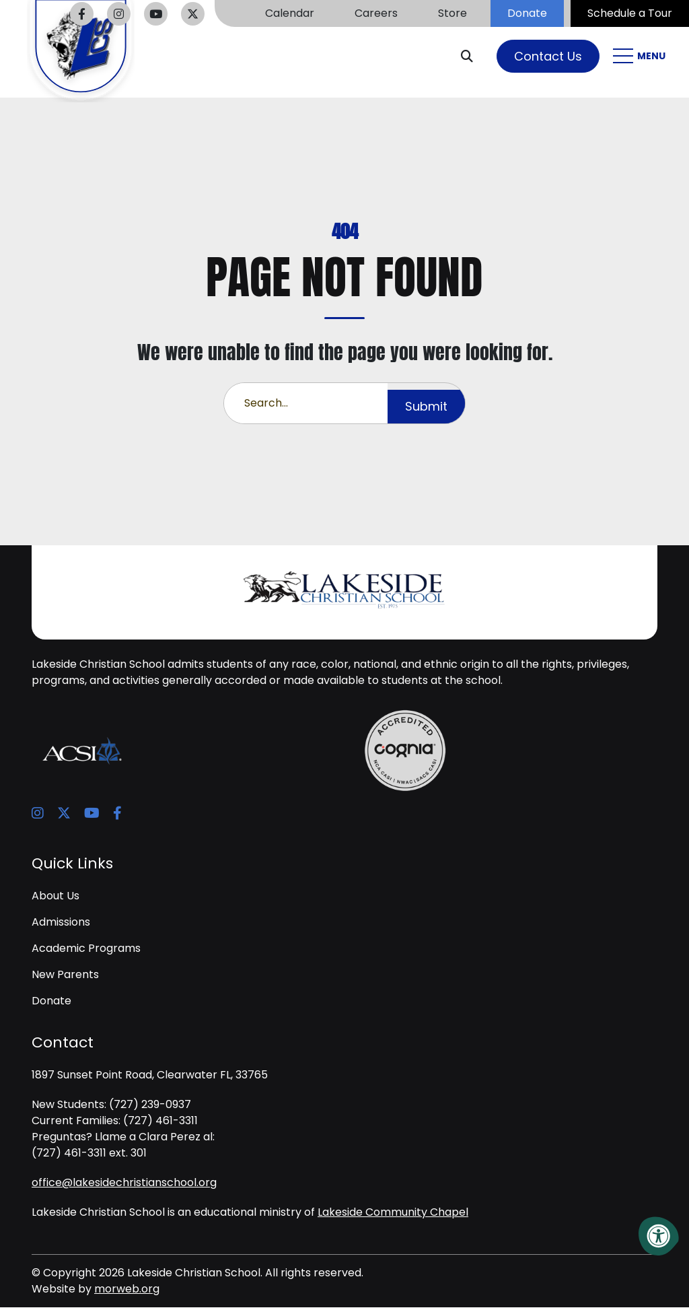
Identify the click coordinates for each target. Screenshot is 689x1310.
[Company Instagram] (119, 14)
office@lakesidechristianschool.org (124, 1185)
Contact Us (548, 57)
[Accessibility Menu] (659, 1236)
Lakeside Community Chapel (393, 1214)
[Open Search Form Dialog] (472, 57)
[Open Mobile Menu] (641, 57)
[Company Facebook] (82, 14)
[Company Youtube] (156, 14)
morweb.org (126, 1291)
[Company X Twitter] (193, 14)
